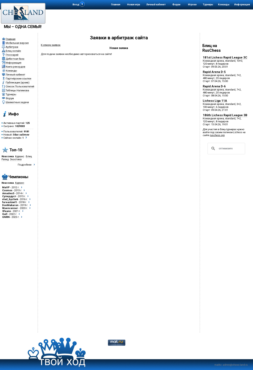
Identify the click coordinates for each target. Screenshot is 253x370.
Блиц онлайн (13, 50)
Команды (223, 4)
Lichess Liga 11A (215, 101)
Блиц (29, 156)
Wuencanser (10, 208)
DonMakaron (10, 205)
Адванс (19, 156)
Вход (76, 4)
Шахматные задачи (17, 102)
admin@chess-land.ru (235, 364)
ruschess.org (217, 135)
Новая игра (133, 4)
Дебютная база (15, 58)
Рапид (5, 159)
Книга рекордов (15, 66)
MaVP (6, 187)
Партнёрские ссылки (18, 78)
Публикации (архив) (17, 82)
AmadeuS (8, 193)
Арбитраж (12, 46)
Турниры (208, 4)
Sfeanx (6, 211)
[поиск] (226, 148)
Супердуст (9, 196)
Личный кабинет (156, 4)
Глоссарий (12, 54)
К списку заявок (50, 44)
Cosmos (7, 190)
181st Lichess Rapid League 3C (225, 57)
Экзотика (16, 159)
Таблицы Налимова (17, 90)
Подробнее (24, 164)
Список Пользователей (20, 86)
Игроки (192, 4)
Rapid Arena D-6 (214, 86)
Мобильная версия (17, 42)
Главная (115, 4)
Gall (4, 214)
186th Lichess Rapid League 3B (225, 115)
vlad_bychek (10, 199)
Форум (176, 4)
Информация (242, 4)
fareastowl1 (9, 202)
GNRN (6, 217)
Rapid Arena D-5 (214, 72)
